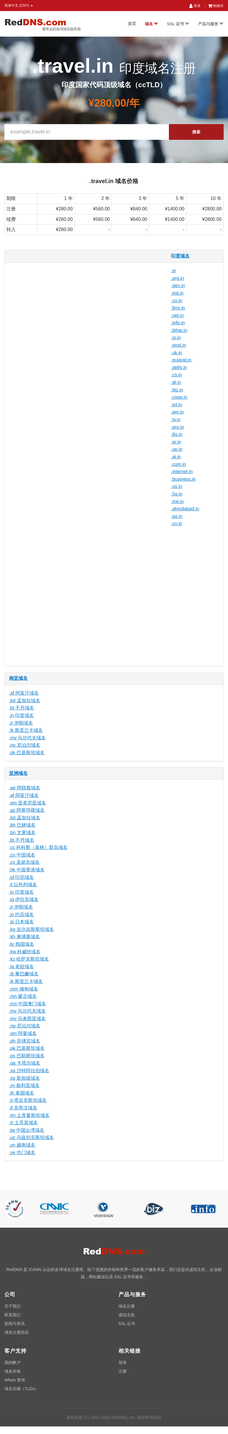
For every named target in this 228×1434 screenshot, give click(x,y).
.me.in (177, 501)
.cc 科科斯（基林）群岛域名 (38, 847)
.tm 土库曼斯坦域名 (29, 1115)
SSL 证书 (178, 24)
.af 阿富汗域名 (24, 693)
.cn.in (176, 523)
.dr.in (176, 382)
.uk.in (176, 352)
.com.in (178, 464)
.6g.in (176, 434)
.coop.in (179, 397)
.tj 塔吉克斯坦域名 (28, 1100)
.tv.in (176, 419)
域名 (151, 24)
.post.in (178, 345)
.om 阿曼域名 (23, 1033)
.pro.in (177, 427)
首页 (132, 23)
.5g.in (176, 493)
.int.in (176, 404)
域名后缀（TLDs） (21, 1388)
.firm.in (178, 307)
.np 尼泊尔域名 (24, 745)
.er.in (176, 441)
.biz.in (177, 389)
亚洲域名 (18, 773)
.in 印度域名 (21, 715)
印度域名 (180, 255)
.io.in (176, 337)
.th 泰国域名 (21, 1092)
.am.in (177, 412)
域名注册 (127, 1306)
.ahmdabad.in (185, 508)
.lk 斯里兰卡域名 (26, 730)
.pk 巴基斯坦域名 (27, 752)
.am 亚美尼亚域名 (27, 802)
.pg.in (176, 516)
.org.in (177, 278)
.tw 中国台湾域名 (26, 1130)
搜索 (196, 132)
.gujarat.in (181, 359)
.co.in (176, 300)
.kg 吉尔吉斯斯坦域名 (31, 929)
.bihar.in (179, 330)
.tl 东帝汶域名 (23, 1107)
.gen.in (178, 285)
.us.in (176, 486)
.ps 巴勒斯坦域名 (27, 1055)
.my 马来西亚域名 (27, 1018)
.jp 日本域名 (21, 921)
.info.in (178, 322)
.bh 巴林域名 (22, 825)
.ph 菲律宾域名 (24, 1040)
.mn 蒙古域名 (23, 996)
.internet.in (182, 471)
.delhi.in (179, 367)
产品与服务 (211, 24)
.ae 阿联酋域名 (24, 787)
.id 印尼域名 (21, 877)
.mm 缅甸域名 (23, 988)
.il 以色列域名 (23, 884)
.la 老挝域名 (21, 966)
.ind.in (177, 293)
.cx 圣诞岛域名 (24, 862)
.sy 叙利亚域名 (24, 1085)
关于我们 (12, 1306)
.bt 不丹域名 (21, 707)
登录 (194, 6)
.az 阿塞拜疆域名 (27, 810)
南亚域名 (18, 678)
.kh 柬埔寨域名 (24, 936)
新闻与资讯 (14, 1323)
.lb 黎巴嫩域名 (23, 973)
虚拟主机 (127, 1315)
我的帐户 (12, 1362)
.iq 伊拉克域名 (23, 899)
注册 (123, 1371)
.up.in (176, 449)
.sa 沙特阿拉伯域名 (29, 1070)
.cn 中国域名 (22, 854)
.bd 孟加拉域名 (24, 700)
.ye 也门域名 (22, 1152)
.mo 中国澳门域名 (27, 1003)
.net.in (177, 315)
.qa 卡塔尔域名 (24, 1063)
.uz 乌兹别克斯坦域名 (31, 1137)
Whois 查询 (14, 1380)
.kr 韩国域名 (21, 944)
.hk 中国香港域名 (27, 869)
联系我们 (12, 1315)
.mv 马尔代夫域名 (27, 737)
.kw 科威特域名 (24, 951)
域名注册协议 (16, 1332)
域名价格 (12, 1371)
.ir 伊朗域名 (21, 722)
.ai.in (176, 456)
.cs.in (176, 374)
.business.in (183, 479)
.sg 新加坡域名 (24, 1078)
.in (173, 270)
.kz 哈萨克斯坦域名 (29, 958)
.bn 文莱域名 (22, 832)
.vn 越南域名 (22, 1144)
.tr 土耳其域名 (23, 1122)
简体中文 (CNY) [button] (18, 5)
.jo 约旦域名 (21, 914)
